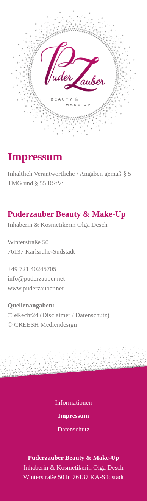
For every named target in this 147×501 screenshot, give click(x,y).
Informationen (73, 402)
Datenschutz (73, 429)
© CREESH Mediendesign (42, 324)
